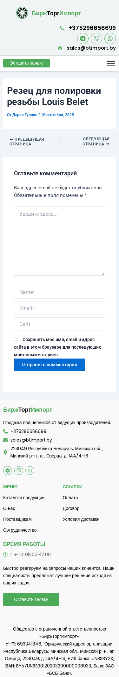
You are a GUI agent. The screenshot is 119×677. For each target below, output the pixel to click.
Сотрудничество (19, 530)
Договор (71, 508)
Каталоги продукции (24, 497)
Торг (56, 13)
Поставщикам (17, 519)
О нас (9, 508)
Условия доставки (81, 519)
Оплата (70, 497)
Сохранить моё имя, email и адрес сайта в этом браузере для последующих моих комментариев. (57, 347)
